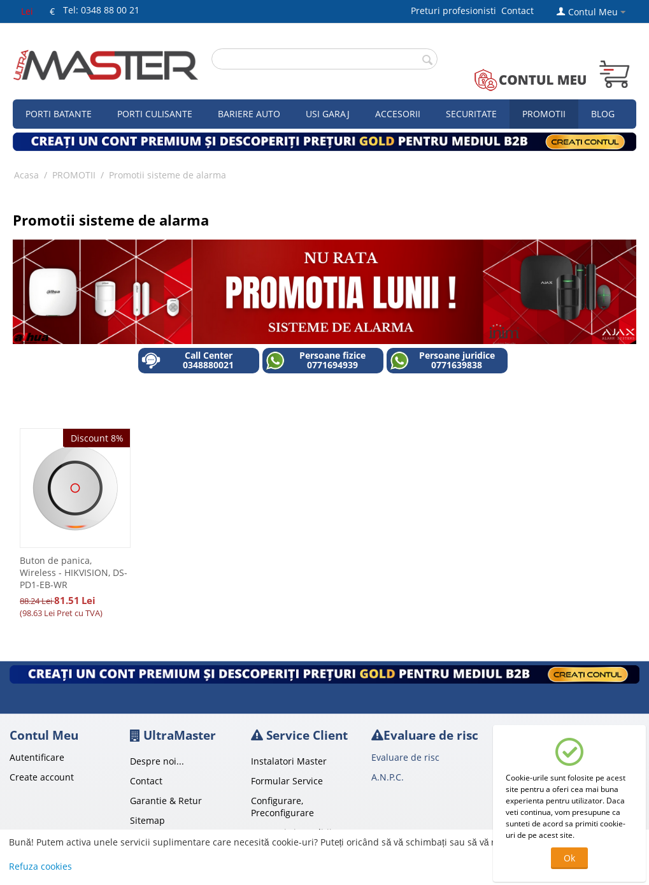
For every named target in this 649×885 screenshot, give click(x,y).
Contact (517, 10)
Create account (42, 777)
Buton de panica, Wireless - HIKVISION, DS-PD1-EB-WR (73, 572)
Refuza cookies (40, 866)
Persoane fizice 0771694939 (316, 360)
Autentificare (37, 757)
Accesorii (397, 114)
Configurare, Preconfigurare (282, 807)
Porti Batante (58, 114)
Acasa (26, 175)
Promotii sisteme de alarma (167, 175)
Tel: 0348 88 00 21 (101, 10)
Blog (603, 114)
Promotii (544, 114)
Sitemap (147, 820)
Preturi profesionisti (456, 10)
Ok (569, 858)
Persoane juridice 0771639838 (442, 360)
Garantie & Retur (166, 801)
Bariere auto (249, 114)
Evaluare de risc (405, 757)
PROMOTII (74, 175)
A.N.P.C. (387, 777)
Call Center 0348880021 (187, 360)
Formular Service (287, 781)
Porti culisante (154, 114)
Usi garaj (328, 114)
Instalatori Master (289, 761)
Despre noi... (157, 761)
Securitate (471, 114)
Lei (27, 11)
